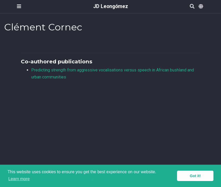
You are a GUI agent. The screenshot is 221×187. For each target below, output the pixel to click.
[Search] (192, 7)
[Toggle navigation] (19, 6)
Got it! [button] (195, 176)
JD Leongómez (110, 6)
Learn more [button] (19, 179)
